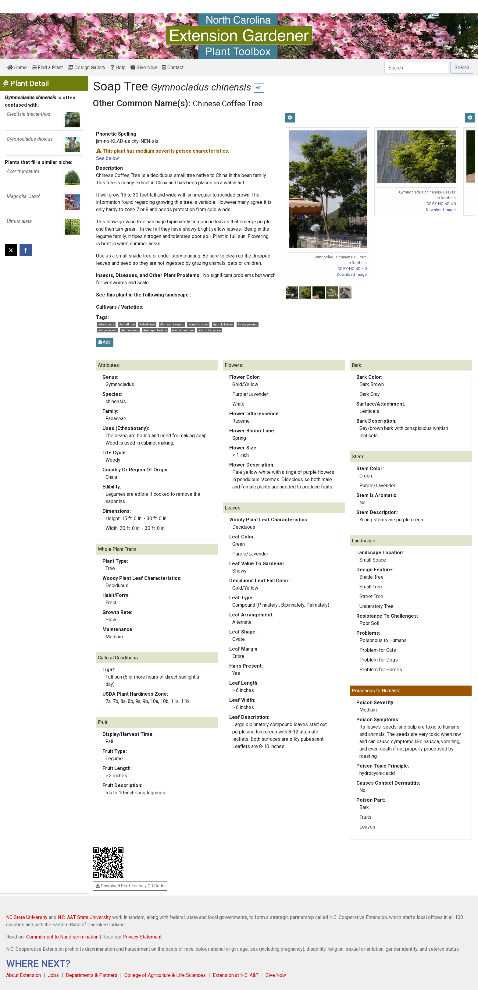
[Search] (416, 67)
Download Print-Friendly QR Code (130, 885)
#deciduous (106, 324)
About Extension (23, 975)
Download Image (352, 274)
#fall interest (130, 330)
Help (118, 67)
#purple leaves (223, 324)
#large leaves (107, 330)
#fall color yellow (209, 330)
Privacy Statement (142, 937)
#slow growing (247, 324)
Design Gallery (86, 67)
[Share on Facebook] (26, 250)
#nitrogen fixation (155, 330)
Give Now (143, 67)
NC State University (27, 917)
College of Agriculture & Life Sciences (165, 975)
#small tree (127, 324)
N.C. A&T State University (84, 917)
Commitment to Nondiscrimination (62, 937)
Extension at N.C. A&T (236, 975)
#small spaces (198, 324)
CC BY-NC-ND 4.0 (352, 268)
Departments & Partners (91, 975)
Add (104, 342)
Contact (173, 67)
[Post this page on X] (11, 250)
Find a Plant (47, 67)
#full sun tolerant (172, 324)
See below (107, 158)
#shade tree (147, 324)
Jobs (53, 975)
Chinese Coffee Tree (227, 103)
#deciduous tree (183, 330)
